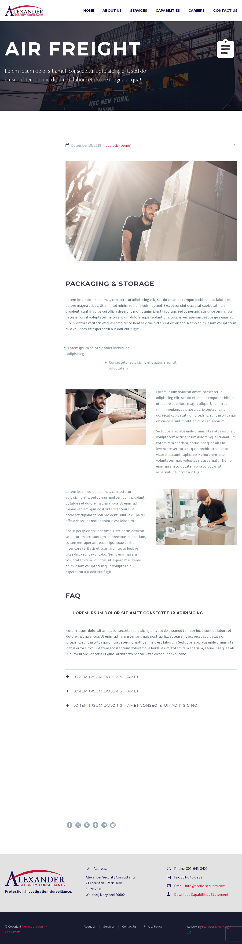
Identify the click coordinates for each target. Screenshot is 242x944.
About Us (112, 10)
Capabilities (168, 10)
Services (138, 10)
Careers (196, 10)
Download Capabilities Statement (201, 894)
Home (88, 10)
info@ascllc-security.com (205, 885)
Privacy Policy (153, 927)
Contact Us (225, 10)
